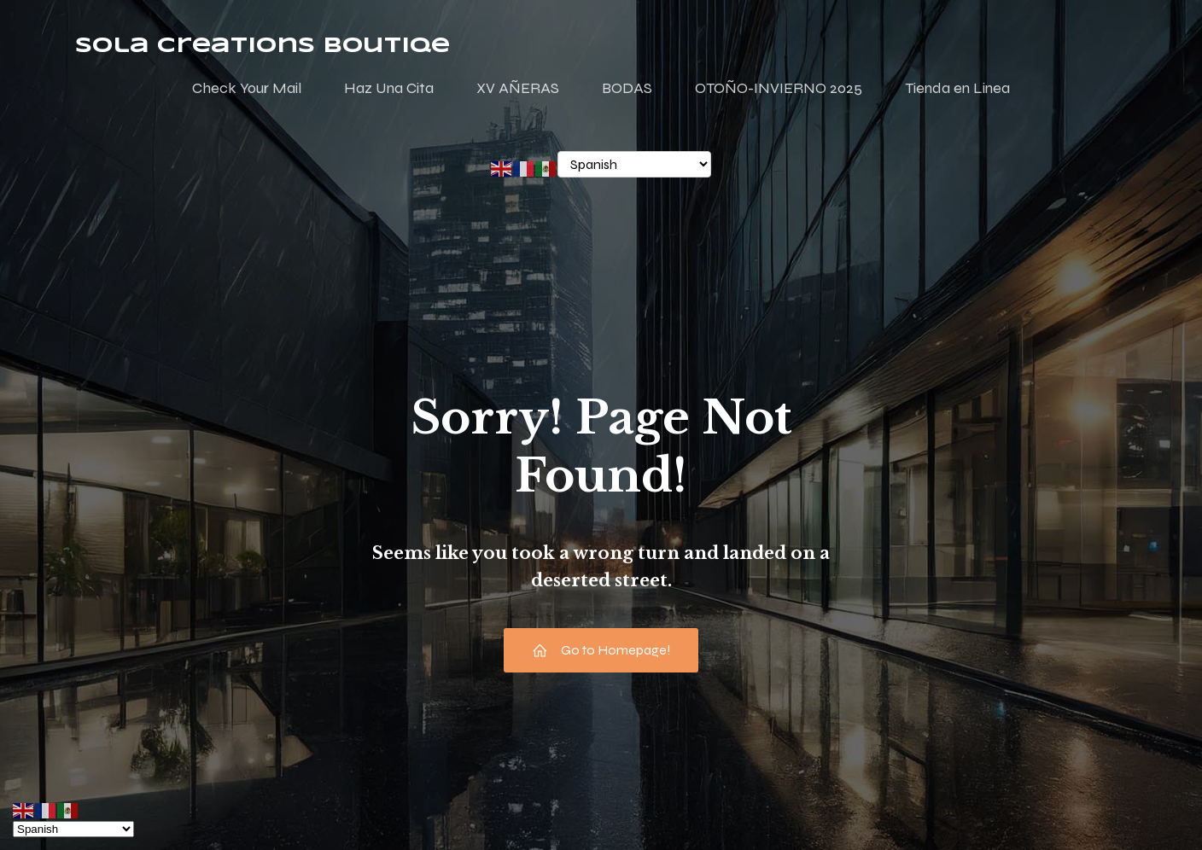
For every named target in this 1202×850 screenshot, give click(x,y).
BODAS (627, 88)
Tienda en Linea (957, 88)
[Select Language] (634, 164)
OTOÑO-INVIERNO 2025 (778, 88)
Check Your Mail (246, 88)
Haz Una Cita (389, 88)
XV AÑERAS (517, 88)
